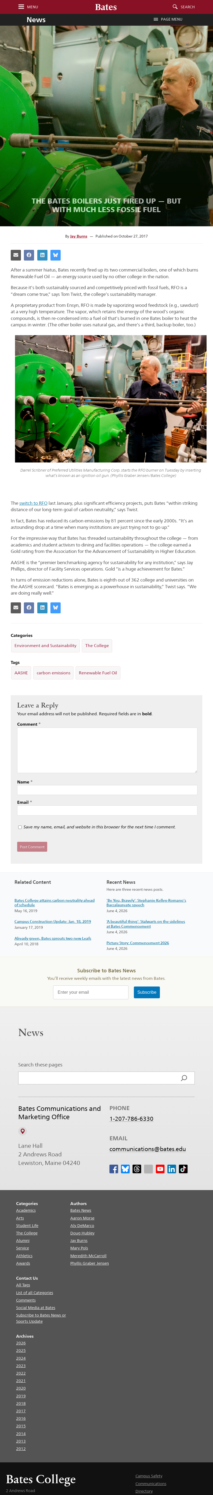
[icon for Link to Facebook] (113, 1169)
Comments (26, 1300)
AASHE (21, 672)
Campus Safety (148, 1476)
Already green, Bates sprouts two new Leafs (52, 938)
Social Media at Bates (35, 1307)
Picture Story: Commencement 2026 (137, 943)
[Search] (184, 1078)
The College (97, 645)
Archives (25, 1336)
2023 (21, 1365)
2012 (21, 1448)
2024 (21, 1358)
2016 (21, 1418)
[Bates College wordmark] (106, 7)
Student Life (27, 1225)
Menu (32, 7)
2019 (21, 1396)
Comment (29, 724)
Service (22, 1248)
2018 (21, 1403)
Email (24, 802)
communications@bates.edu (147, 1148)
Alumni (23, 1240)
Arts (20, 1218)
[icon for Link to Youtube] (160, 1169)
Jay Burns (78, 236)
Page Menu (168, 19)
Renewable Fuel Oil (98, 672)
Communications (150, 1483)
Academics (26, 1210)
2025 (21, 1350)
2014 (21, 1433)
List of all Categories (34, 1292)
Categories (27, 1203)
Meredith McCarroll (88, 1255)
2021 (21, 1380)
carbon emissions (53, 672)
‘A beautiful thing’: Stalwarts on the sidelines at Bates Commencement (145, 923)
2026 (21, 1343)
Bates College (41, 1479)
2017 (21, 1411)
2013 (21, 1441)
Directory (144, 1491)
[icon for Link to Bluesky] (125, 1169)
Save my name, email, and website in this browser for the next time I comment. (100, 826)
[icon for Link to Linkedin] (171, 1169)
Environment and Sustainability (45, 645)
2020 (21, 1388)
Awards (23, 1263)
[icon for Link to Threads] (137, 1169)
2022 (21, 1373)
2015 (21, 1426)
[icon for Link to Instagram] (148, 1169)
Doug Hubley (82, 1233)
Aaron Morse (82, 1218)
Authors (78, 1203)
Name (25, 782)
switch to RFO (33, 503)
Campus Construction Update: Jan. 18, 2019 (52, 921)
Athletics (24, 1255)
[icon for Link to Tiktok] (183, 1169)
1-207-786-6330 (131, 1118)
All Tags (23, 1285)
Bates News (80, 1210)
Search (188, 7)
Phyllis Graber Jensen (89, 1263)
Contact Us (27, 1278)
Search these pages (40, 1065)
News (36, 19)
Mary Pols (79, 1248)
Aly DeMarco (82, 1225)
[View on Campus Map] (22, 1131)
